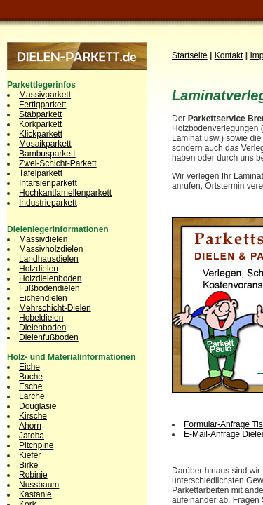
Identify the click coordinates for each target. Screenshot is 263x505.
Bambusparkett (47, 154)
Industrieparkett (48, 203)
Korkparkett (40, 124)
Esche (30, 386)
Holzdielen (38, 269)
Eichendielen (43, 298)
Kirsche (33, 416)
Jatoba (31, 435)
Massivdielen (43, 239)
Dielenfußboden (49, 337)
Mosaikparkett (45, 144)
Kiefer (30, 455)
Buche (31, 377)
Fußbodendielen (49, 288)
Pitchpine (36, 445)
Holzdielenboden (50, 278)
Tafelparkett (40, 173)
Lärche (32, 396)
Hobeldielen (41, 318)
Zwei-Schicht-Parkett (58, 163)
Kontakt (229, 55)
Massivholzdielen (51, 249)
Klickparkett (40, 134)
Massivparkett (45, 95)
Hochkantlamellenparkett (65, 193)
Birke (28, 465)
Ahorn (30, 426)
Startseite (190, 55)
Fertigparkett (42, 104)
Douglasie (37, 406)
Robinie (33, 475)
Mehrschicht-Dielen (55, 308)
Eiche (29, 367)
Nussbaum (39, 485)
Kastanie (35, 494)
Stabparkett (40, 114)
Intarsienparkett (48, 183)
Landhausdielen (49, 259)
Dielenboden (42, 327)
